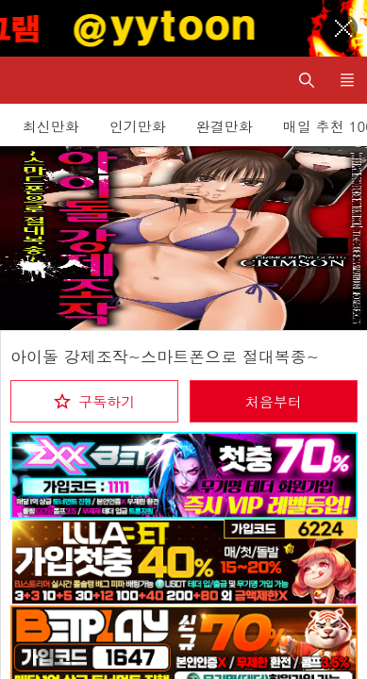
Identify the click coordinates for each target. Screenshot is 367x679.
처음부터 (273, 401)
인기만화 (137, 126)
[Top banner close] (343, 28)
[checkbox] (94, 401)
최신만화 (51, 126)
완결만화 (224, 126)
